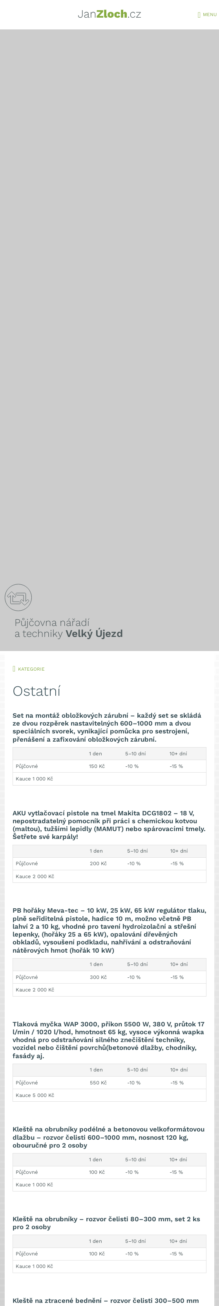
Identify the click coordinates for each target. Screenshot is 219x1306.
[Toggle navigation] (199, 16)
